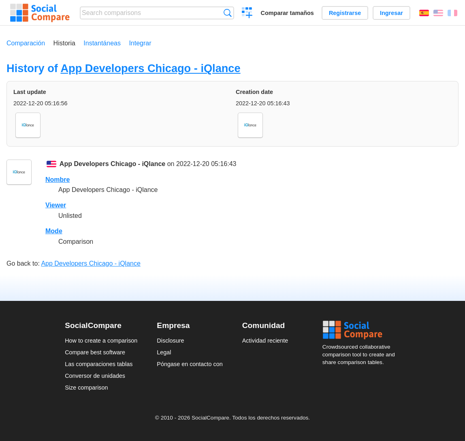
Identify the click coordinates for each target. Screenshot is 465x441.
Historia (64, 43)
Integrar (140, 43)
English (438, 13)
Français (452, 13)
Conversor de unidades (95, 376)
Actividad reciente (265, 340)
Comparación (25, 43)
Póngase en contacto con (189, 364)
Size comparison (86, 387)
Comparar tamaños (287, 13)
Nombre (57, 179)
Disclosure (170, 340)
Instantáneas (102, 43)
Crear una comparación (247, 13)
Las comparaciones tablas (98, 364)
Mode (53, 231)
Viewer (55, 205)
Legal (164, 352)
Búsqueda (227, 13)
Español (424, 13)
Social (361, 330)
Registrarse (345, 13)
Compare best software (95, 352)
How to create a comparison (101, 340)
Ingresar (391, 13)
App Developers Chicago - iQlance (150, 68)
